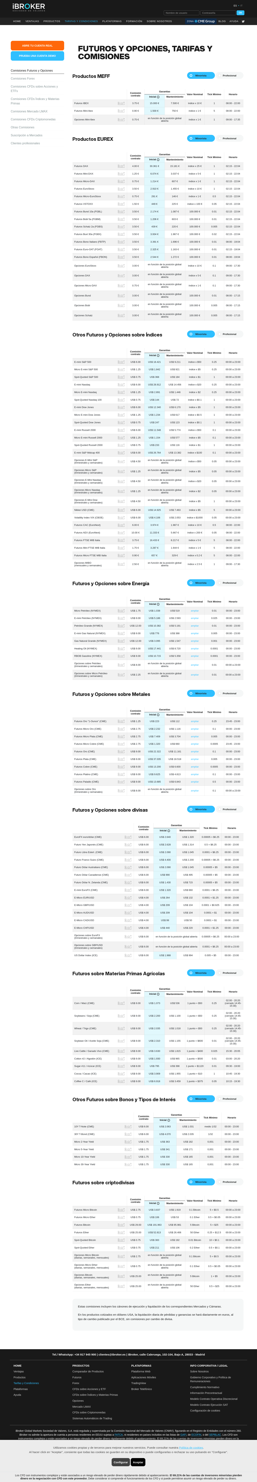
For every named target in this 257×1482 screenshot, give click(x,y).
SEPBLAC (215, 1434)
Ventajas (32, 21)
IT (241, 5)
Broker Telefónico (141, 1389)
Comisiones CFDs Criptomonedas (33, 119)
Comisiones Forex (23, 78)
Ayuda (234, 21)
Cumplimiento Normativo (205, 1387)
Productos (52, 21)
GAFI (183, 1434)
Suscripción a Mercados (26, 135)
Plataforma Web (140, 1371)
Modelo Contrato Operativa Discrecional (214, 1398)
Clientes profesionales (25, 143)
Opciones (78, 1400)
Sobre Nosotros (159, 21)
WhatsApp (65, 1354)
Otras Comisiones (22, 127)
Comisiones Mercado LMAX (29, 111)
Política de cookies (191, 1447)
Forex (76, 1383)
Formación (134, 21)
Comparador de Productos (88, 1371)
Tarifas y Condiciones (26, 1383)
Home (17, 21)
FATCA (119, 1434)
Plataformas (112, 21)
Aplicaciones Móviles (143, 1377)
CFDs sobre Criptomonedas (89, 1412)
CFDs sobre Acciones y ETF (89, 1389)
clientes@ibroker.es (112, 1354)
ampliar (195, 610)
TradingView (138, 1383)
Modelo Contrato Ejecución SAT (209, 1404)
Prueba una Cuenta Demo (37, 55)
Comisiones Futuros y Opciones (32, 70)
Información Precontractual (206, 1392)
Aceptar (138, 1462)
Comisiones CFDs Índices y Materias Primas (35, 101)
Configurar (121, 1462)
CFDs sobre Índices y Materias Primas (95, 1394)
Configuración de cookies (205, 1410)
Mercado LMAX (82, 1406)
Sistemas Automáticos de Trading (92, 1418)
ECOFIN (196, 1434)
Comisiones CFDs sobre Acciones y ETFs (34, 89)
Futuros (77, 1377)
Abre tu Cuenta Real (37, 45)
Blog (222, 21)
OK (240, 12)
